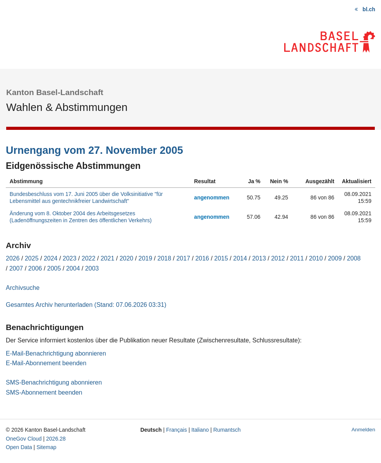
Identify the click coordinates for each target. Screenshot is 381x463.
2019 (146, 258)
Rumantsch (227, 430)
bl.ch (368, 9)
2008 (354, 258)
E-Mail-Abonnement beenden (46, 363)
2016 (202, 258)
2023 (70, 258)
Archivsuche (22, 287)
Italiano (200, 430)
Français (176, 430)
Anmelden (363, 429)
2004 (73, 268)
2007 (16, 268)
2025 (32, 258)
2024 (51, 258)
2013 (259, 258)
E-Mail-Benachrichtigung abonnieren (56, 353)
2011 (297, 258)
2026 (13, 258)
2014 (240, 258)
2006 (35, 268)
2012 (278, 258)
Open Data (19, 447)
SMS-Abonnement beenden (44, 392)
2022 (89, 258)
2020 (127, 258)
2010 (316, 258)
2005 (54, 268)
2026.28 (56, 439)
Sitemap (46, 447)
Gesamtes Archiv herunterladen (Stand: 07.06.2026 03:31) (86, 304)
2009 (335, 258)
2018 (165, 258)
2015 (221, 258)
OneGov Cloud (24, 439)
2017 (183, 258)
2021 (108, 258)
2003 (92, 268)
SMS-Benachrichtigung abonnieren (54, 382)
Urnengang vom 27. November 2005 (94, 150)
